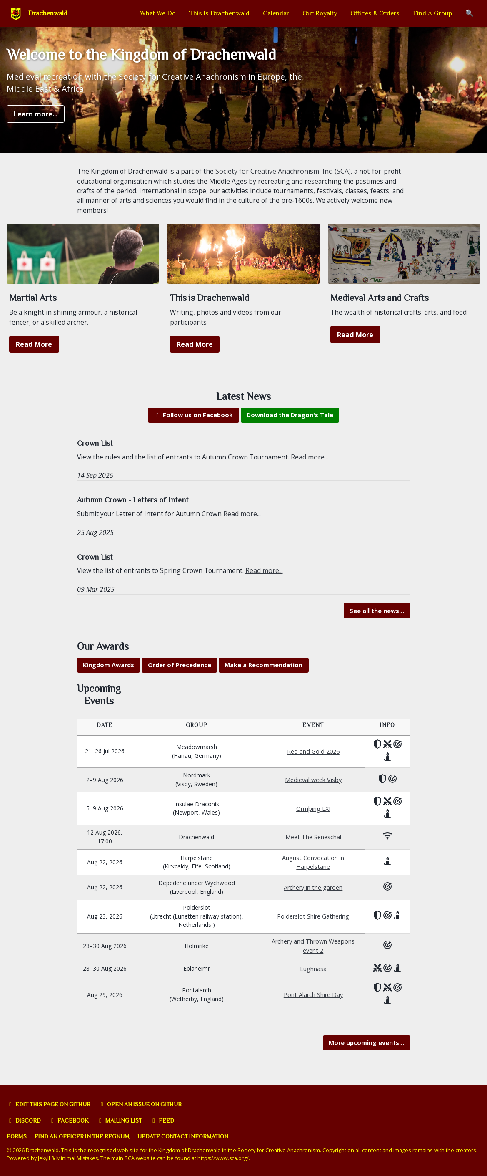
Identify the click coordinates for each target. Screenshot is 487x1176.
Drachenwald (47, 13)
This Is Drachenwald (219, 13)
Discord (25, 1120)
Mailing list (124, 1120)
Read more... (315, 462)
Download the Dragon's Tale (290, 421)
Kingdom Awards (108, 672)
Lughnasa (314, 971)
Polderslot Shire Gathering (314, 918)
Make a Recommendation (263, 672)
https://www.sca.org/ (225, 1158)
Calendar (276, 13)
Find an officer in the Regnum (85, 1136)
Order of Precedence (179, 672)
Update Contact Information (190, 1136)
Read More (34, 349)
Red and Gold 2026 (314, 748)
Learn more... (35, 116)
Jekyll (44, 1158)
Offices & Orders (375, 13)
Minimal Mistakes (78, 1158)
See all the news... (377, 617)
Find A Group (432, 13)
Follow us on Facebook (193, 421)
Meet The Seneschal (314, 835)
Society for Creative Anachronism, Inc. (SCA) (287, 174)
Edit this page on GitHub (51, 1104)
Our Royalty (319, 13)
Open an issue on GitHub (148, 1104)
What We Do (158, 13)
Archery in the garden (314, 887)
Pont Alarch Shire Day (314, 998)
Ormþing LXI (314, 806)
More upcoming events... (366, 1047)
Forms (17, 1136)
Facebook (71, 1120)
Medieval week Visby (314, 777)
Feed (168, 1120)
